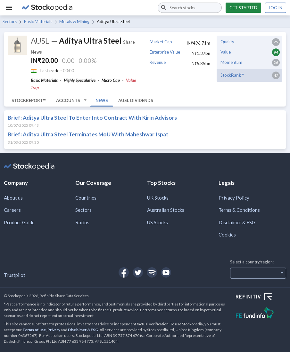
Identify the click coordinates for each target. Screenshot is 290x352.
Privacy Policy (234, 198)
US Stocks (157, 222)
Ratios (82, 222)
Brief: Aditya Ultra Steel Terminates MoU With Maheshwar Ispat (88, 134)
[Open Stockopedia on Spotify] (152, 272)
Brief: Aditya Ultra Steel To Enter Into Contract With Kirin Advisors (92, 117)
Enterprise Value (165, 52)
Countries (85, 198)
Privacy (53, 329)
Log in (275, 7)
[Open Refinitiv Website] (261, 297)
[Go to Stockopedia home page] (86, 7)
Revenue (158, 62)
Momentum (231, 62)
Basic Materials (38, 21)
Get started (243, 7)
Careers (12, 210)
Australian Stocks (165, 210)
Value (225, 52)
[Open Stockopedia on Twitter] (138, 272)
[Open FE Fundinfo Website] (261, 313)
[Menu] (9, 8)
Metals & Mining (74, 21)
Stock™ (232, 75)
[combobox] (190, 8)
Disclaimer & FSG (237, 222)
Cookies (227, 234)
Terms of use (34, 329)
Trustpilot (14, 275)
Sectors (10, 21)
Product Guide (19, 222)
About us (13, 198)
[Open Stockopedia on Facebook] (124, 272)
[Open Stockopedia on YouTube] (166, 272)
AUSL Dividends (135, 100)
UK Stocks (158, 198)
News (101, 100)
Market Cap (161, 41)
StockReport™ (29, 100)
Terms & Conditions (239, 210)
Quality (227, 41)
